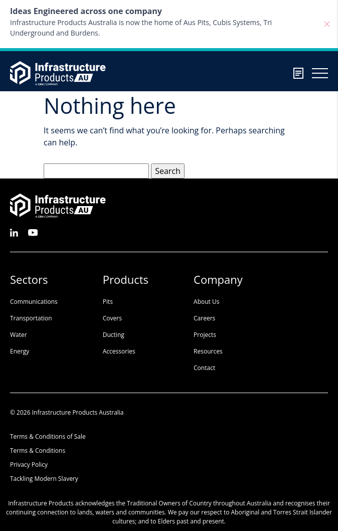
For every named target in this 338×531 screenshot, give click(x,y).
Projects (205, 334)
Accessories (119, 351)
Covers (112, 318)
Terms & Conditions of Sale (48, 436)
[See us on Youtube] (33, 232)
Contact (204, 368)
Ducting (113, 334)
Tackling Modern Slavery (44, 478)
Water (18, 334)
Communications (34, 301)
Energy (19, 351)
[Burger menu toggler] (320, 73)
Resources (208, 351)
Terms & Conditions (37, 450)
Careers (204, 318)
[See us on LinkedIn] (14, 232)
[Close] (326, 24)
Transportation (31, 318)
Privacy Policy (29, 464)
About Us (206, 301)
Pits (108, 301)
